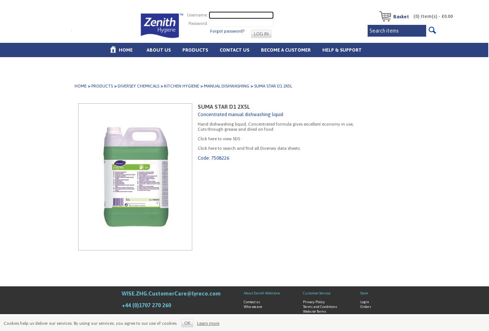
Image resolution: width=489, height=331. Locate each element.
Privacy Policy (314, 302)
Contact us (252, 302)
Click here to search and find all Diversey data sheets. (249, 148)
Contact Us (234, 50)
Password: (198, 23)
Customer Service (316, 293)
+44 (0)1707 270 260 (146, 305)
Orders (365, 307)
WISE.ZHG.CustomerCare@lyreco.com (171, 293)
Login (364, 302)
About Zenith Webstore (262, 293)
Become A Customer (286, 50)
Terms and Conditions (320, 307)
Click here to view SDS (219, 138)
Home (126, 50)
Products (195, 50)
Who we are (253, 307)
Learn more (208, 323)
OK (187, 323)
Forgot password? (227, 31)
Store (364, 293)
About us (159, 50)
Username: (197, 14)
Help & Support (342, 50)
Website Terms (314, 311)
